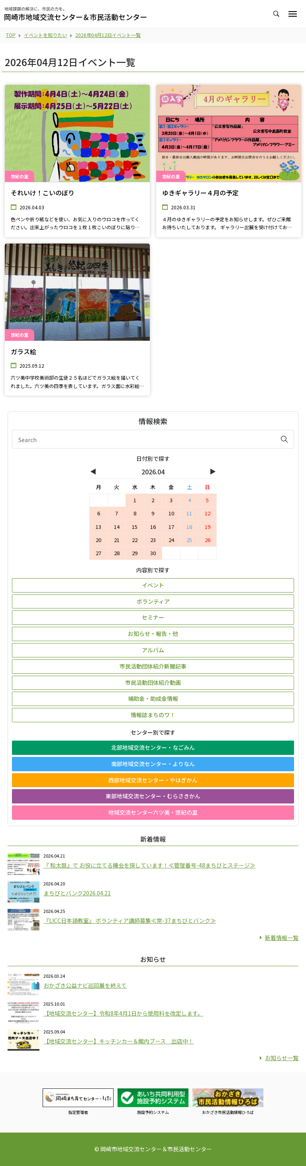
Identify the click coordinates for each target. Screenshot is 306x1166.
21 (117, 540)
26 (207, 540)
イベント (153, 585)
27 (98, 553)
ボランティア (153, 601)
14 (117, 526)
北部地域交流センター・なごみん (153, 747)
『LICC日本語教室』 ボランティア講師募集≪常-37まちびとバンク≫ (129, 920)
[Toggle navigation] (292, 14)
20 (98, 540)
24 (171, 540)
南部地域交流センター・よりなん (153, 764)
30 (153, 553)
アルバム (153, 650)
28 (117, 553)
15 (134, 526)
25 (189, 540)
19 (207, 526)
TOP (11, 34)
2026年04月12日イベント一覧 (108, 34)
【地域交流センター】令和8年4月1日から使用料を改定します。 (123, 1013)
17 (171, 526)
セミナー (153, 617)
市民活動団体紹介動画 (153, 682)
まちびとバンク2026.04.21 (77, 893)
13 (98, 526)
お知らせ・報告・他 (153, 634)
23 (153, 540)
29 (134, 553)
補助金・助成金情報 (153, 698)
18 (189, 526)
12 (207, 513)
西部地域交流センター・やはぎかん (153, 780)
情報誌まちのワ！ (153, 715)
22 (134, 540)
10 (171, 513)
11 (189, 513)
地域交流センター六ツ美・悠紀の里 (153, 812)
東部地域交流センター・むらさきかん (153, 796)
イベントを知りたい (45, 34)
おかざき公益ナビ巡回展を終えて (85, 985)
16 (153, 526)
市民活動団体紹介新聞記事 (153, 666)
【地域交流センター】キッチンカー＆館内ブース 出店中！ (118, 1041)
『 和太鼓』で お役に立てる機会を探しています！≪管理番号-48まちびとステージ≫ (149, 865)
